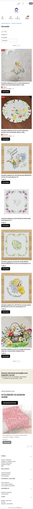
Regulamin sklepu (5, 464)
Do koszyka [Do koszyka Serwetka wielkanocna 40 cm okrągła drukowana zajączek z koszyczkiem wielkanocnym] (6, 356)
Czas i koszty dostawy (7, 484)
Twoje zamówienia (6, 472)
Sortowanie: (4, 37)
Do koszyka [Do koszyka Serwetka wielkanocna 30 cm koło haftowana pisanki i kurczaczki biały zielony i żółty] (6, 139)
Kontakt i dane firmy (6, 500)
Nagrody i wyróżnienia (7, 503)
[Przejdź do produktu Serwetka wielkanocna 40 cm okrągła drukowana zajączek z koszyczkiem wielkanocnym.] (16, 332)
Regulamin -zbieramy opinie (8, 461)
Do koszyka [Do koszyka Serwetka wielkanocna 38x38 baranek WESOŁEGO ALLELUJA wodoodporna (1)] (6, 182)
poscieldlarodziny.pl (5, 23)
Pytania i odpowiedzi (6, 463)
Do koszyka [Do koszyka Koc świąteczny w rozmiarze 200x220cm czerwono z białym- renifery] (7, 442)
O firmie (3, 502)
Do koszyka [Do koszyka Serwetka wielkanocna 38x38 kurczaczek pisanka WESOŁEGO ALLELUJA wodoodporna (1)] (6, 312)
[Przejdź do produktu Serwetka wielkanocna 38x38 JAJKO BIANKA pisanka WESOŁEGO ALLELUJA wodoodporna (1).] (16, 245)
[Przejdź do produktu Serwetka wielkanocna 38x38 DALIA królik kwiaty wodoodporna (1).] (16, 201)
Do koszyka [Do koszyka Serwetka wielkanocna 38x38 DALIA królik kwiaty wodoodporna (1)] (6, 225)
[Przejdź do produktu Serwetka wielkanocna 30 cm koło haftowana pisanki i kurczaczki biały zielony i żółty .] (16, 112)
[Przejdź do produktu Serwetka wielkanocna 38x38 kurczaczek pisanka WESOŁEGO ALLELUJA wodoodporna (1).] (16, 288)
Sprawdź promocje (9, 403)
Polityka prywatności (6, 492)
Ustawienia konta (5, 474)
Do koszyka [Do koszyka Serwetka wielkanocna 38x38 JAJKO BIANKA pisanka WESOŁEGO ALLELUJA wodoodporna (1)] (6, 268)
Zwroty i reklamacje (6, 459)
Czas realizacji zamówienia (8, 485)
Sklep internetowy (14, 507)
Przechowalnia (5, 476)
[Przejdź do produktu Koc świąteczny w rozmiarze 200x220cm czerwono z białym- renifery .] (17, 419)
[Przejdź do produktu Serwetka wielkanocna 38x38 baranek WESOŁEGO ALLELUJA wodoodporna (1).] (16, 158)
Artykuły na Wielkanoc (17, 23)
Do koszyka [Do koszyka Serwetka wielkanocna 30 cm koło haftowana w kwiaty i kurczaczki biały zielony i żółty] (6, 91)
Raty (2, 466)
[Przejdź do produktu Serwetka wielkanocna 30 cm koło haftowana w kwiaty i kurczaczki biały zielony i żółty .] (16, 65)
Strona (14, 45)
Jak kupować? (5, 494)
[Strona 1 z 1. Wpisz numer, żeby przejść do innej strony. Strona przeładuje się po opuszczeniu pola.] (17, 45)
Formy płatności (5, 482)
